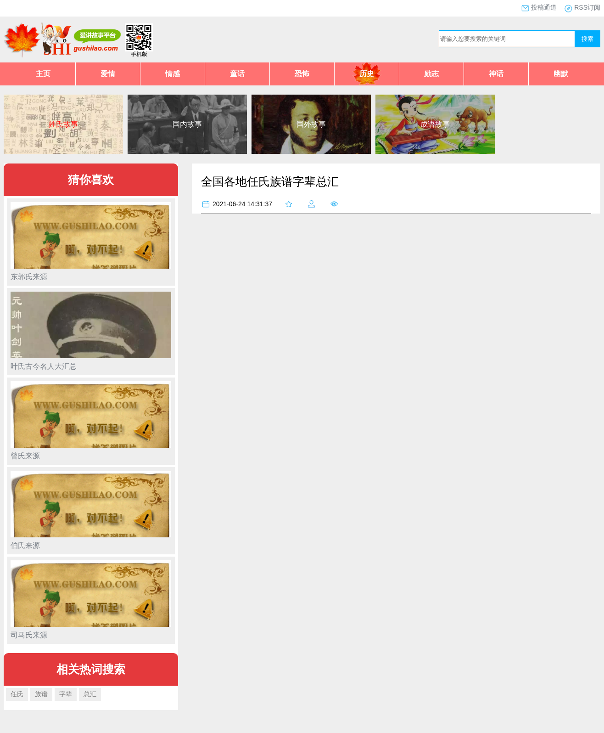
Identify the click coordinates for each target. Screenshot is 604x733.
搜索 (587, 38)
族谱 (41, 694)
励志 (431, 74)
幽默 (561, 74)
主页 (43, 74)
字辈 (65, 694)
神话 (496, 74)
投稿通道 (544, 7)
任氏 (17, 694)
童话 (237, 74)
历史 (366, 74)
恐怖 (302, 74)
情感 (172, 74)
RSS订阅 (587, 7)
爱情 (108, 74)
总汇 (90, 694)
